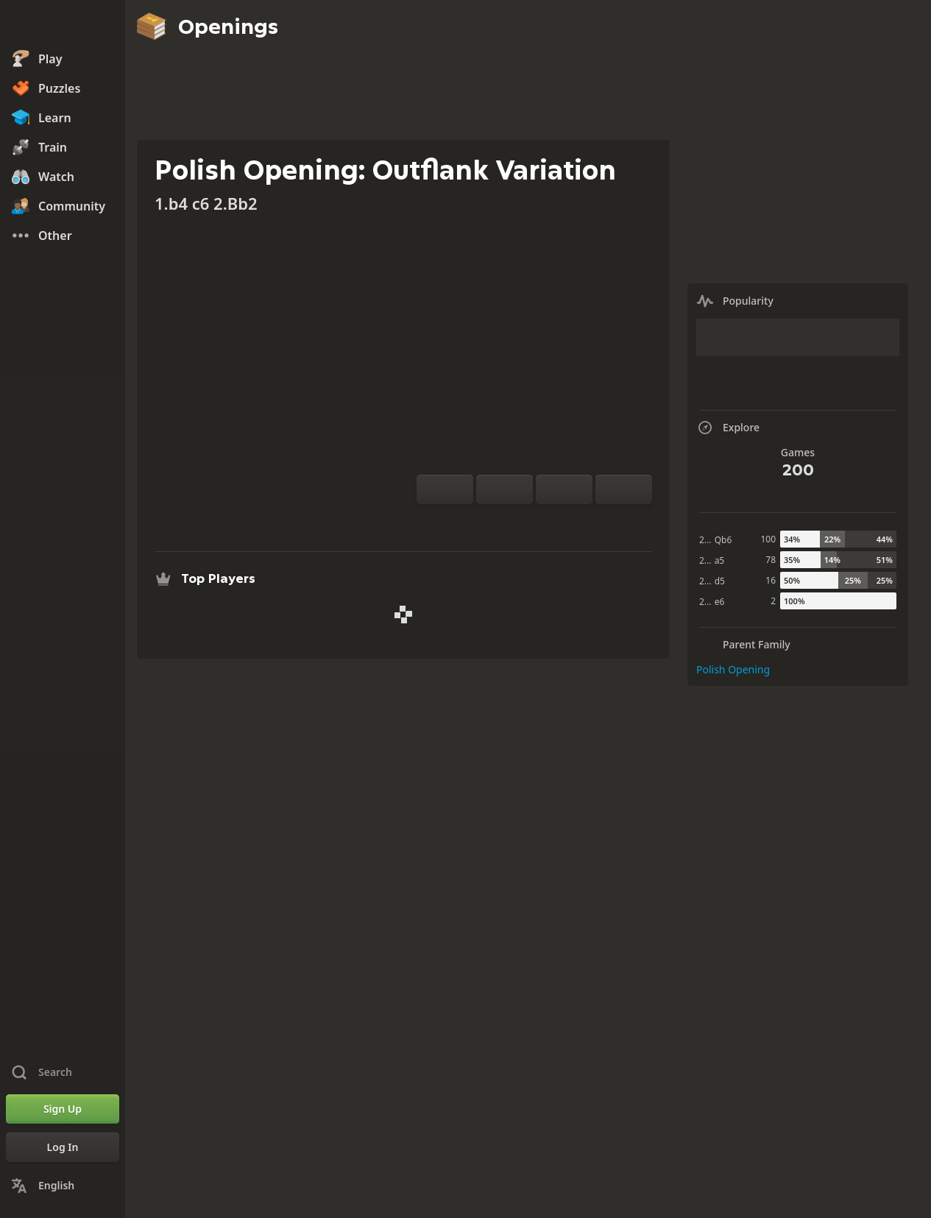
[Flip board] (445, 489)
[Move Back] (564, 489)
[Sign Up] (62, 1109)
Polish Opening (733, 669)
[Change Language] (62, 1185)
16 (770, 580)
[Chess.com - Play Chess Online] (62, 25)
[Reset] (504, 489)
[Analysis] (511, 522)
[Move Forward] (623, 489)
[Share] (581, 522)
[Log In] (62, 1147)
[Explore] (534, 522)
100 (768, 539)
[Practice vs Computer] (487, 522)
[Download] (558, 522)
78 (770, 559)
